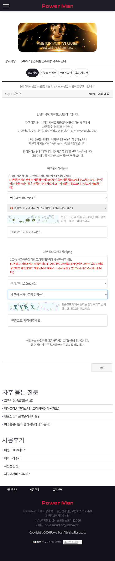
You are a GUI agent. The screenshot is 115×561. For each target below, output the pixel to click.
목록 (101, 368)
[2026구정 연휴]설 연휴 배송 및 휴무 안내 (43, 61)
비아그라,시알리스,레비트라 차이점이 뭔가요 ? (31, 408)
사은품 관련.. (11, 466)
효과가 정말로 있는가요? (18, 400)
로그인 (111, 6)
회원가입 (102, 6)
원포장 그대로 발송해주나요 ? (21, 416)
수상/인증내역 (71, 542)
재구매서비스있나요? (17, 474)
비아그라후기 (12, 458)
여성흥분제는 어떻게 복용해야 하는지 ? (27, 424)
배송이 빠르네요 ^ (14, 450)
